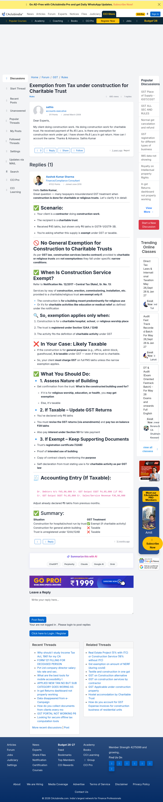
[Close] (159, 4)
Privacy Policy (141, 784)
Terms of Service (100, 784)
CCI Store (109, 14)
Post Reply (38, 619)
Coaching (56, 21)
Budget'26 (150, 20)
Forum (11, 749)
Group (89, 760)
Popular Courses (15, 21)
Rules (32, 96)
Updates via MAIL (14, 161)
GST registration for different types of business (148, 141)
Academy (38, 21)
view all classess (150, 449)
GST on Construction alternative (108, 675)
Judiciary (12, 760)
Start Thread (15, 88)
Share (64, 150)
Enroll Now (150, 303)
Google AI (99, 564)
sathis (49, 107)
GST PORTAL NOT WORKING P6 (56, 713)
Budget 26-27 (66, 744)
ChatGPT (53, 564)
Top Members (66, 760)
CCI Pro (88, 21)
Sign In (155, 14)
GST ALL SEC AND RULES (146, 109)
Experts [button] (62, 14)
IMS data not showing (148, 157)
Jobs (126, 21)
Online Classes (149, 247)
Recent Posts (12, 100)
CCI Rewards (65, 765)
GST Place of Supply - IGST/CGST (148, 95)
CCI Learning (13, 190)
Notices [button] (74, 14)
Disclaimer (121, 784)
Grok (112, 564)
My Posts (13, 131)
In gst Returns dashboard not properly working (148, 191)
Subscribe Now (152, 544)
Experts (37, 749)
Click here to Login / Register (49, 633)
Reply (50, 150)
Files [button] (84, 14)
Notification (39, 760)
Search (12, 171)
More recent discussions (47, 727)
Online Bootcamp (108, 21)
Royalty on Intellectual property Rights (147, 171)
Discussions (15, 78)
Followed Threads (12, 141)
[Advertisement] (81, 48)
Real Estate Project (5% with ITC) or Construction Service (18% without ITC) (108, 656)
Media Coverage (58, 784)
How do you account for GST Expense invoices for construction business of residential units (109, 705)
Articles (11, 744)
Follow (78, 150)
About (16, 784)
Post (66, 727)
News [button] (30, 14)
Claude (84, 564)
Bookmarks (64, 754)
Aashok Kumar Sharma (60, 176)
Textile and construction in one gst (109, 671)
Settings (12, 151)
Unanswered (15, 110)
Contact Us (81, 791)
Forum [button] (52, 14)
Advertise (79, 784)
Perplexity (69, 564)
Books (72, 21)
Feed (61, 749)
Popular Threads (12, 120)
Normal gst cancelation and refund (148, 123)
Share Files (39, 754)
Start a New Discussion (149, 224)
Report (127, 150)
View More (149, 209)
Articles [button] (40, 14)
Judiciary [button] (95, 14)
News (35, 744)
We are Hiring (35, 784)
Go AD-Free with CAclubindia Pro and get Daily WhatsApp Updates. (79, 4)
